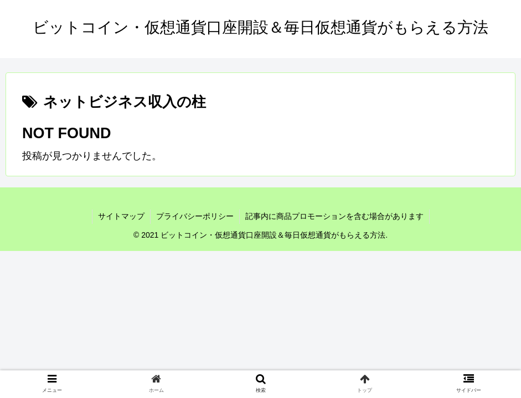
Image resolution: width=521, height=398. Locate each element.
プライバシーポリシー (195, 216)
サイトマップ (121, 216)
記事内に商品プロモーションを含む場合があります (334, 216)
